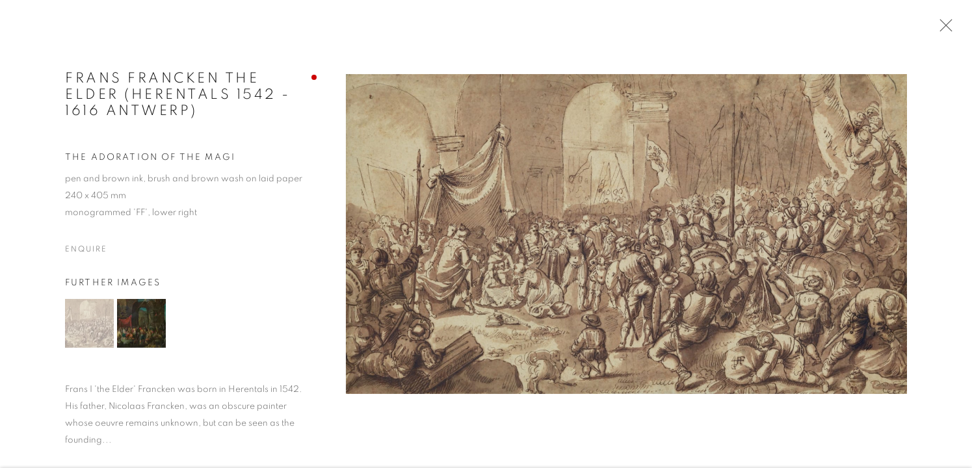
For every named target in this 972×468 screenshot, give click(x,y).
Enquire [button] (86, 250)
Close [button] (942, 29)
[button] (89, 324)
